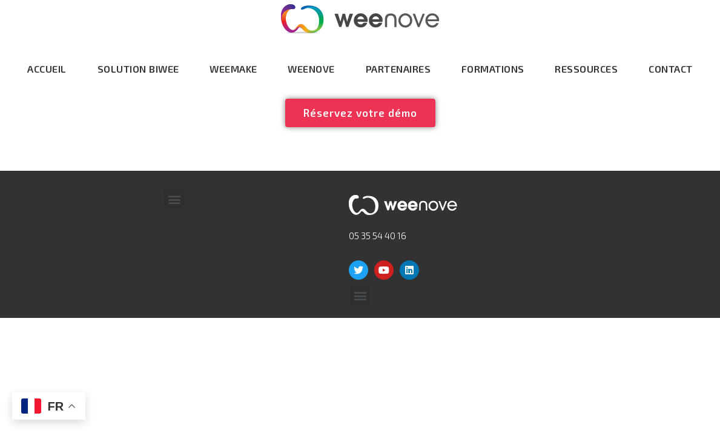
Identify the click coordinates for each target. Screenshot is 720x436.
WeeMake (233, 68)
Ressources (586, 68)
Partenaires (398, 68)
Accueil (47, 68)
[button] (174, 199)
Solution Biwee (138, 68)
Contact (671, 68)
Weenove (311, 68)
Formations (492, 68)
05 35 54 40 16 (377, 235)
